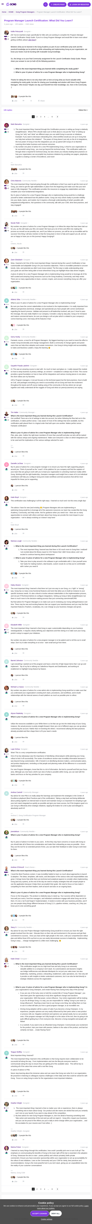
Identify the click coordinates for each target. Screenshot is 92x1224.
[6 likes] (21, 96)
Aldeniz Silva (15, 299)
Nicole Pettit (15, 223)
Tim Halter (14, 412)
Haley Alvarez (16, 585)
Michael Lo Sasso (17, 687)
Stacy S (13, 927)
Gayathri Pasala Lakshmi (20, 366)
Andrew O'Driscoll (17, 867)
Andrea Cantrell (16, 792)
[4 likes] (21, 169)
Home (4, 12)
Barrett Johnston (17, 660)
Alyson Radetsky (17, 713)
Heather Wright (16, 1103)
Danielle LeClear (17, 463)
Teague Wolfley (16, 1052)
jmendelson (15, 831)
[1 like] (19, 452)
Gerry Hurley (15, 337)
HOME (11, 12)
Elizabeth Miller (16, 625)
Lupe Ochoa (15, 749)
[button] (2, 5)
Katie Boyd (15, 497)
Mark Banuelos (16, 124)
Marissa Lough (16, 541)
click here (31, 40)
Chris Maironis (16, 181)
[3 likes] (21, 288)
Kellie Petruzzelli (17, 31)
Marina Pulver (16, 1147)
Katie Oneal (15, 959)
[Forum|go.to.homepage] (11, 4)
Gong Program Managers (25, 12)
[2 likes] (20, 248)
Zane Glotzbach (16, 260)
